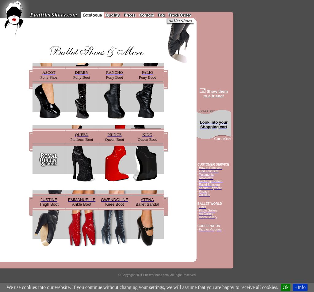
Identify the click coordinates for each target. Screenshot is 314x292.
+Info (300, 287)
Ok (286, 287)
